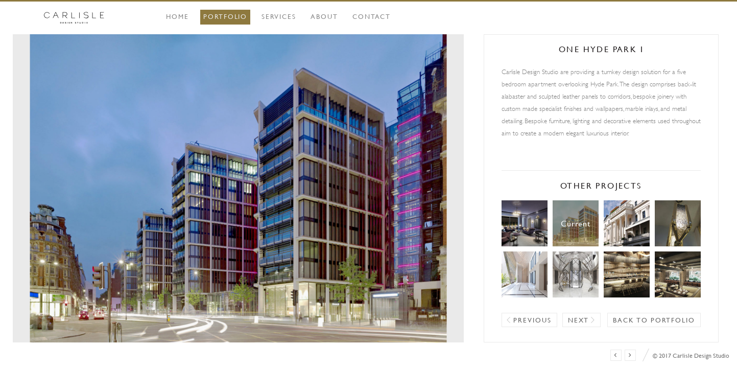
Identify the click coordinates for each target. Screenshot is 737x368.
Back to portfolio (654, 320)
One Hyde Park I (576, 223)
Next (578, 320)
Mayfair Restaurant (678, 274)
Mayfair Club (627, 274)
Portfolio (225, 16)
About (324, 16)
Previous (532, 320)
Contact (371, 16)
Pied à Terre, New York (678, 223)
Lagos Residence (576, 274)
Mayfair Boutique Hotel (525, 223)
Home (177, 16)
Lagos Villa (525, 274)
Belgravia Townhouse (627, 223)
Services (278, 16)
